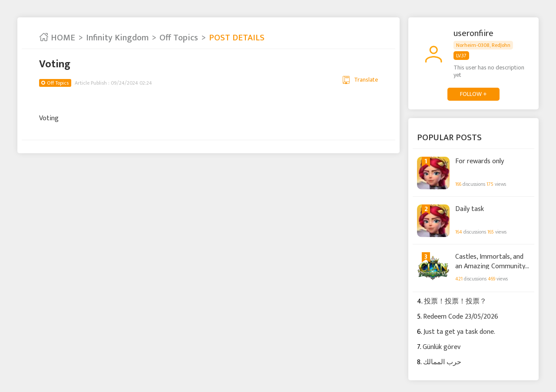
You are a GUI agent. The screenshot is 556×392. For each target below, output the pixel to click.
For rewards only (479, 161)
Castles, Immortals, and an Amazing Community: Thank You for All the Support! (490, 260)
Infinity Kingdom (117, 37)
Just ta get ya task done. (459, 332)
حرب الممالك (442, 362)
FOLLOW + (473, 94)
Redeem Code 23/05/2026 (460, 317)
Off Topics (178, 37)
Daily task (469, 209)
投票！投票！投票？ (455, 301)
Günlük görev (441, 347)
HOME (57, 37)
